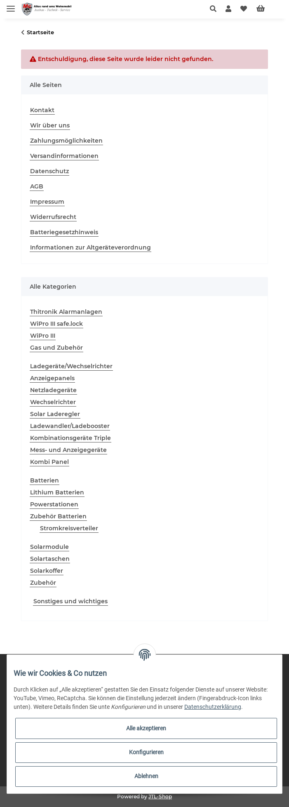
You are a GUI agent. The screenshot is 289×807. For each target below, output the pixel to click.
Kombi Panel (49, 462)
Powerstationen (54, 504)
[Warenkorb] (267, 9)
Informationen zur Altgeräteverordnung (90, 247)
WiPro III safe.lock (56, 323)
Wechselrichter (53, 402)
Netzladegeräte (53, 390)
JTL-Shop (160, 796)
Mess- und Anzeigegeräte (68, 450)
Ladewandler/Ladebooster (70, 426)
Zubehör (43, 582)
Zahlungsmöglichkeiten (66, 140)
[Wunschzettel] (243, 9)
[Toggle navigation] (11, 5)
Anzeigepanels (52, 378)
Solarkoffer (46, 570)
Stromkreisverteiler (69, 528)
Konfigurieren (146, 752)
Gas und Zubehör (56, 347)
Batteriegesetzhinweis (64, 232)
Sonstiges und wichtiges (70, 601)
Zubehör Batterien (58, 516)
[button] (215, 9)
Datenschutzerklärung (212, 706)
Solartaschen (50, 558)
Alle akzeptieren (146, 728)
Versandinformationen (64, 156)
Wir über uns (50, 125)
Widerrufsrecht (53, 217)
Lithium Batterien (57, 492)
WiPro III (42, 335)
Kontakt (42, 110)
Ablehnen (146, 776)
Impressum (47, 201)
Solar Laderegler (55, 414)
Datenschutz (49, 171)
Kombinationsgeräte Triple (70, 438)
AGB (36, 186)
